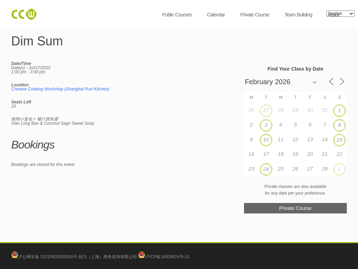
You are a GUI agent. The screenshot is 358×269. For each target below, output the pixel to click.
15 (340, 140)
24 (266, 169)
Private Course (254, 14)
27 (266, 110)
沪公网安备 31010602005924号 (47, 256)
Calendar (216, 14)
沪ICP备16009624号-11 (163, 256)
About (333, 14)
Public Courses (177, 14)
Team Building (298, 14)
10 (266, 140)
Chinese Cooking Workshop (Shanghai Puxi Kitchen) (60, 89)
